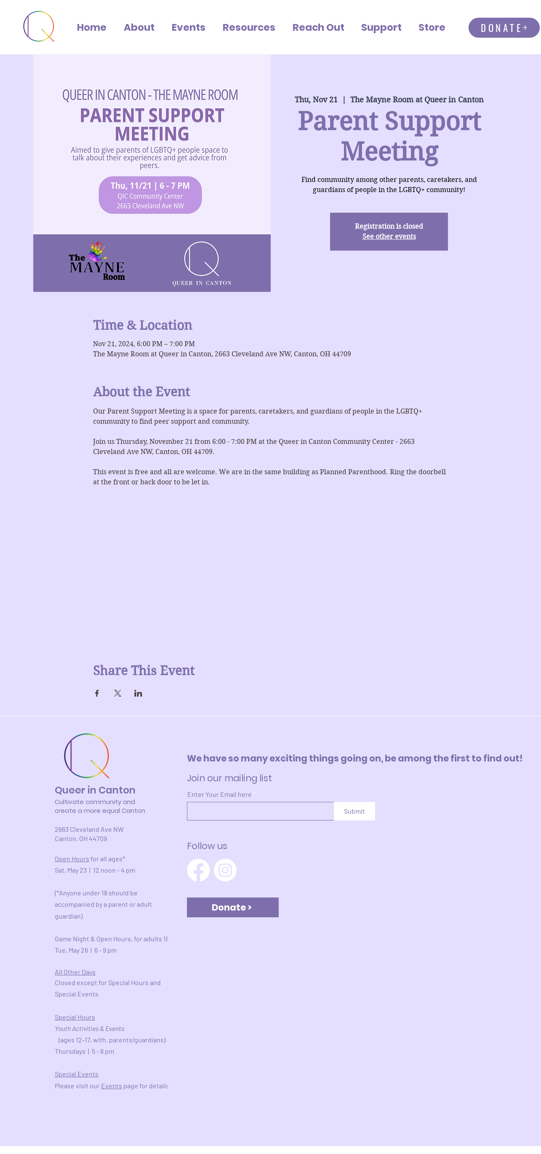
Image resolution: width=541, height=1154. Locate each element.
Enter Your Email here (219, 794)
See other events (389, 236)
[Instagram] (225, 870)
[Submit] (354, 811)
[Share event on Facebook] (97, 693)
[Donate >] (233, 907)
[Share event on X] (118, 693)
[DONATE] (504, 27)
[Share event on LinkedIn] (138, 693)
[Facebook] (198, 870)
